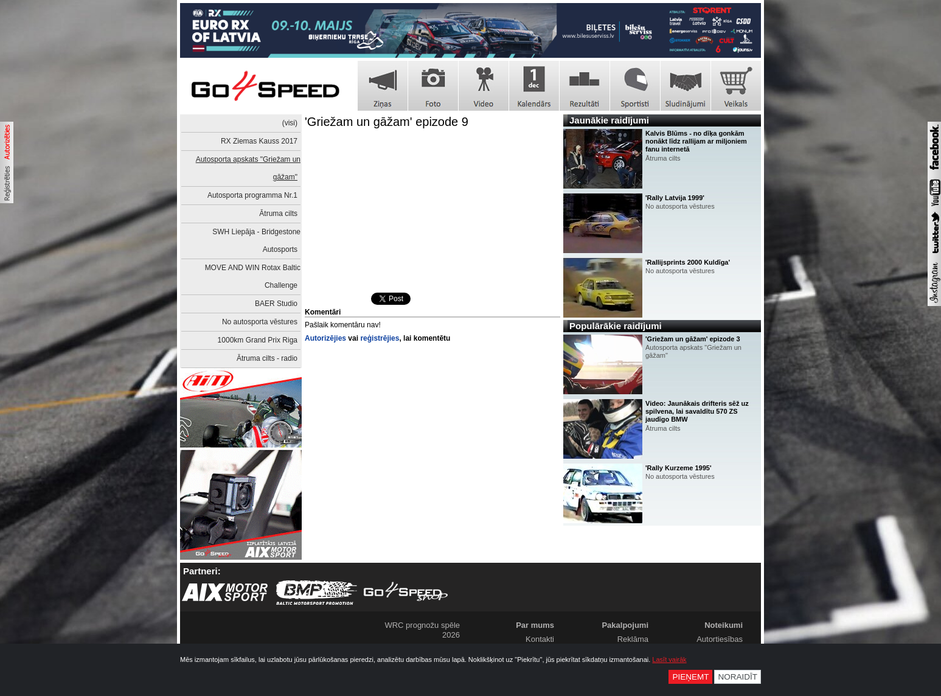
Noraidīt (737, 676)
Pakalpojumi (625, 625)
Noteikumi (723, 625)
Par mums (535, 625)
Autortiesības (719, 639)
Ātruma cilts (278, 213)
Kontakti (540, 639)
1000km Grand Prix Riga (257, 340)
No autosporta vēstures (259, 322)
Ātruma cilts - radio (267, 358)
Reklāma (632, 639)
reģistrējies (379, 338)
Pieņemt (690, 676)
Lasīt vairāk (669, 659)
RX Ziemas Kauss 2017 (259, 141)
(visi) (289, 123)
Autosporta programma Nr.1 (252, 195)
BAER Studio (276, 303)
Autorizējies (325, 338)
